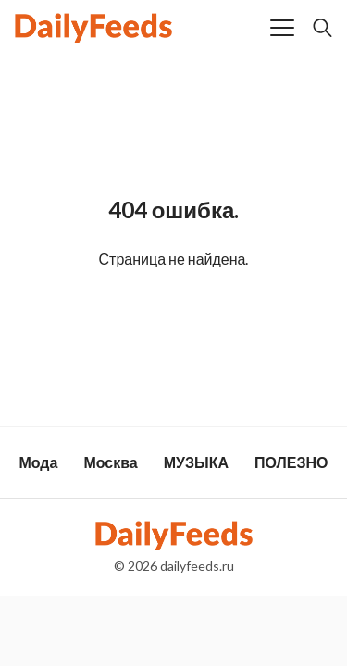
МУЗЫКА (196, 462)
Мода (38, 462)
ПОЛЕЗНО (291, 462)
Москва (110, 462)
